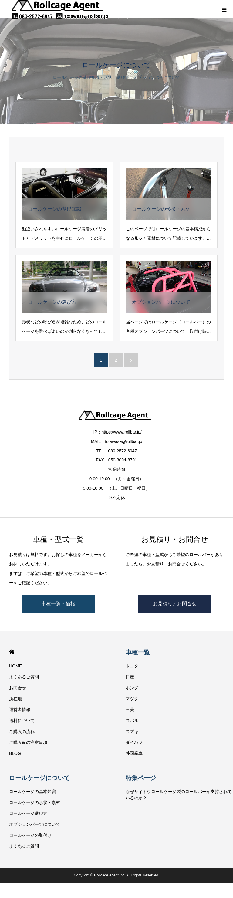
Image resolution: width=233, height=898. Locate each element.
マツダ (132, 698)
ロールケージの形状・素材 (34, 802)
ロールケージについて (39, 778)
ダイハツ (134, 742)
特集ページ (141, 778)
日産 (130, 676)
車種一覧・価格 (58, 603)
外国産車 (134, 753)
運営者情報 (19, 709)
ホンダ (132, 687)
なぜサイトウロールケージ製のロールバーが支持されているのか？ (179, 794)
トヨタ (132, 665)
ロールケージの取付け (30, 835)
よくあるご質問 (24, 676)
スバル (132, 720)
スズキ (132, 731)
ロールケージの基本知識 (32, 791)
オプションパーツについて (34, 824)
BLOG (15, 753)
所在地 (15, 698)
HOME (11, 651)
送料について (22, 720)
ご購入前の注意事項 (28, 742)
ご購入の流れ (22, 731)
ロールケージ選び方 (28, 813)
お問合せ (17, 687)
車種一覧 (138, 652)
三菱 (130, 709)
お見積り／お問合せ (175, 603)
